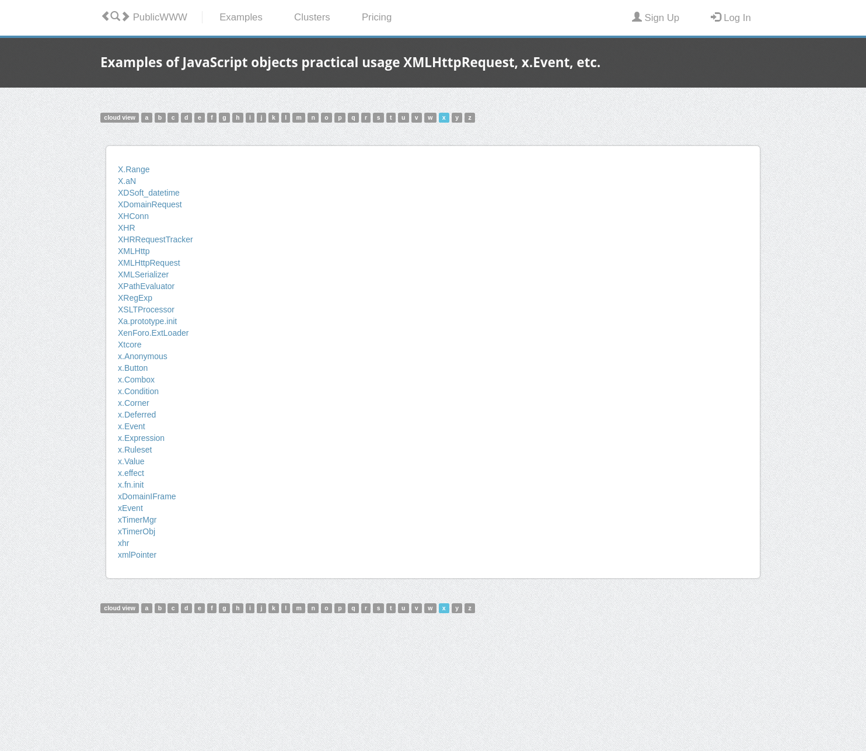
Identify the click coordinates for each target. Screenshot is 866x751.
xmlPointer (137, 554)
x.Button (133, 368)
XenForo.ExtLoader (153, 333)
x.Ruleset (135, 449)
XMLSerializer (143, 274)
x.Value (131, 461)
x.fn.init (131, 484)
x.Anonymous (142, 356)
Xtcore (129, 344)
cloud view (119, 117)
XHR (126, 227)
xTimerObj (136, 531)
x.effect (131, 473)
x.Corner (133, 403)
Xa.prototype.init (147, 321)
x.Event (131, 426)
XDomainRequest (150, 204)
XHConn (133, 216)
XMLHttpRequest (149, 262)
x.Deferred (137, 414)
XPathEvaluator (146, 286)
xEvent (130, 508)
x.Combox (136, 379)
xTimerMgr (137, 519)
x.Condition (138, 391)
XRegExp (135, 298)
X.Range (133, 169)
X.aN (127, 181)
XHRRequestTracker (155, 239)
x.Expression (141, 438)
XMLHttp (133, 251)
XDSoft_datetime (149, 192)
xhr (123, 543)
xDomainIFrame (147, 496)
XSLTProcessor (146, 309)
